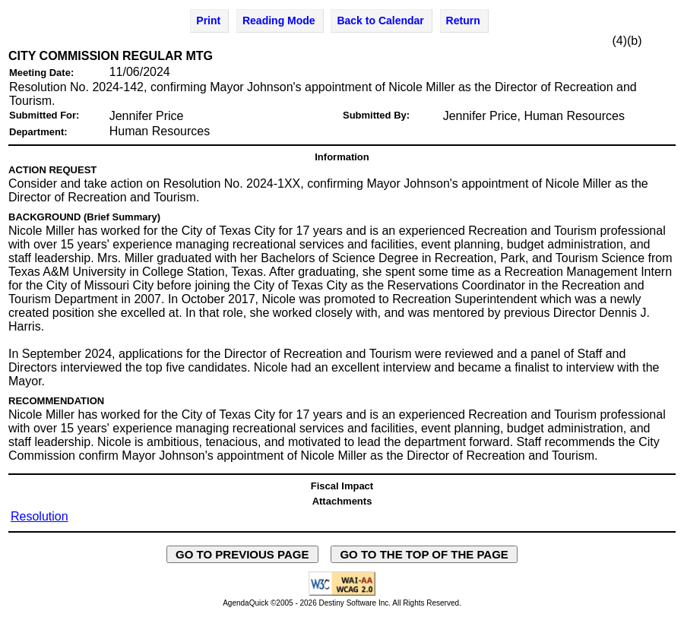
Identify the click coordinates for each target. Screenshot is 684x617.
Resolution (39, 516)
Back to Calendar (380, 20)
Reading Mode (278, 20)
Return (463, 20)
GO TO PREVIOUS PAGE (242, 554)
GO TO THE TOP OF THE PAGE (424, 554)
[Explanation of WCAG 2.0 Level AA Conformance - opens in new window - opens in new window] (342, 593)
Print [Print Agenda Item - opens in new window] (208, 20)
